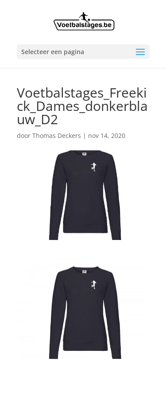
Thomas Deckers (56, 135)
